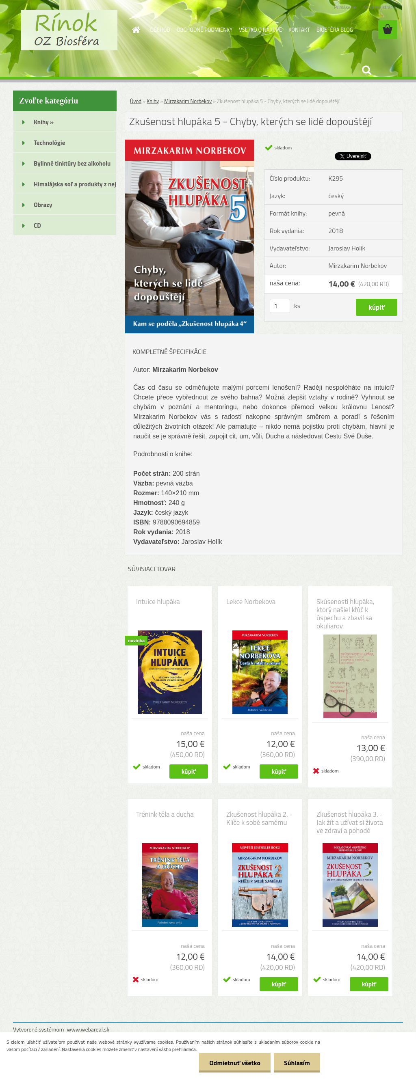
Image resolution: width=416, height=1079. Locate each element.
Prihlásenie (345, 7)
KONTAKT (299, 30)
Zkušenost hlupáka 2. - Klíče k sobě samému (259, 818)
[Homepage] (134, 29)
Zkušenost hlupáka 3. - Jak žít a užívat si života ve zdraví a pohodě (349, 822)
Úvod (135, 101)
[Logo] (69, 30)
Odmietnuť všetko (234, 1063)
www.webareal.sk (88, 1029)
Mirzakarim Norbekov (188, 101)
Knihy (153, 101)
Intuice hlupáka (158, 602)
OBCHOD (160, 30)
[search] (366, 70)
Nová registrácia (379, 7)
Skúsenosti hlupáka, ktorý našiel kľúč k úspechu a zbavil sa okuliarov (345, 614)
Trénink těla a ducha (165, 814)
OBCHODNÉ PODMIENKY (204, 30)
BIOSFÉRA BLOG (334, 30)
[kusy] (280, 306)
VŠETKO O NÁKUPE (260, 30)
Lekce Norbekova (250, 602)
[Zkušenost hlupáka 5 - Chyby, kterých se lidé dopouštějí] (189, 143)
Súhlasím (297, 1063)
